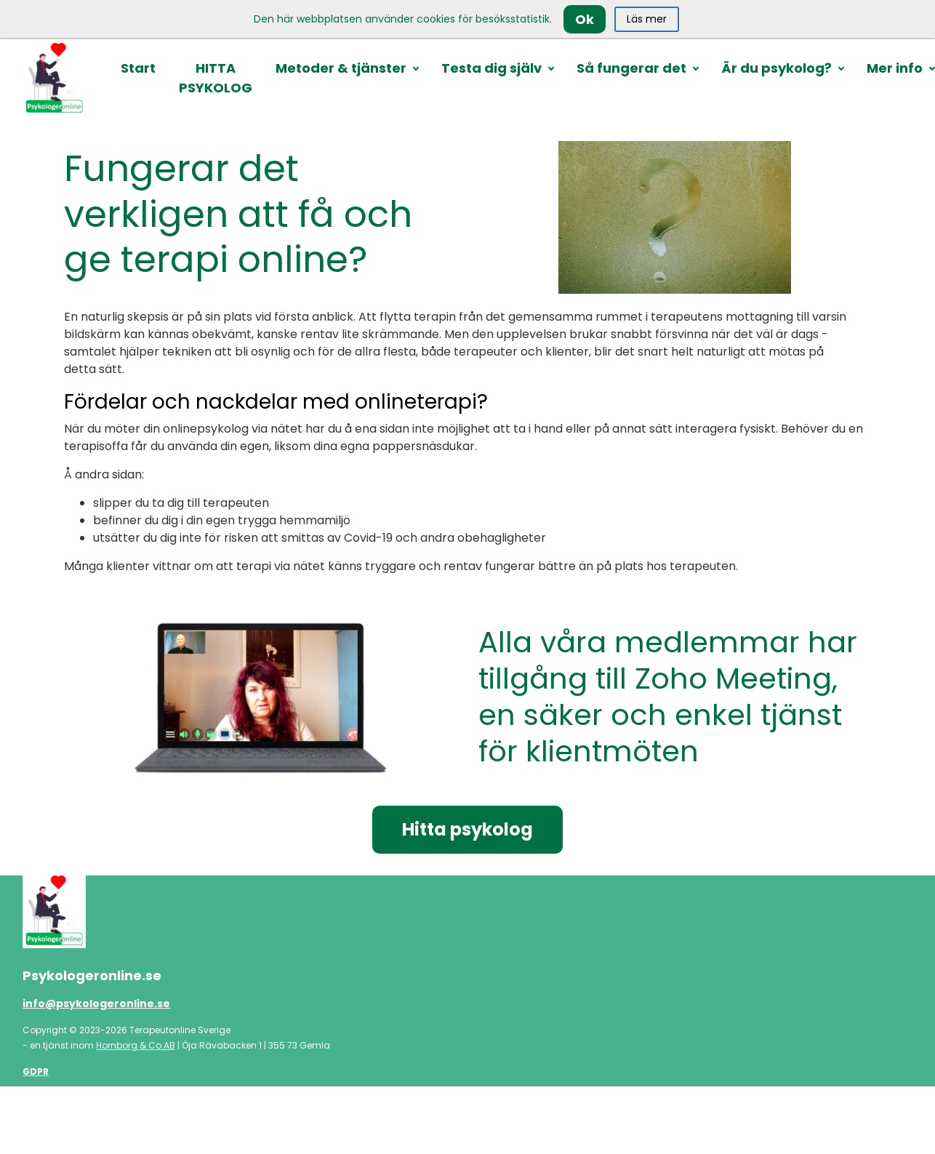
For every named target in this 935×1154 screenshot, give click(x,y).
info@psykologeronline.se (96, 1003)
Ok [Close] (584, 19)
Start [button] (138, 68)
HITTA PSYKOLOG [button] (215, 78)
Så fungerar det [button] (631, 68)
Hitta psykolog (467, 829)
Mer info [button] (895, 68)
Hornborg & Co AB (135, 1045)
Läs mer (647, 19)
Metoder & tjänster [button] (341, 68)
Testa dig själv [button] (491, 68)
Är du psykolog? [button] (776, 68)
